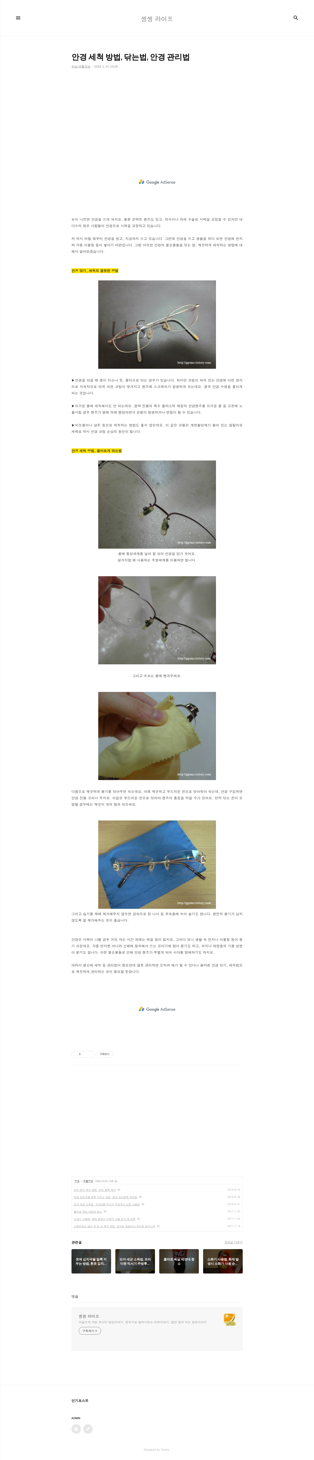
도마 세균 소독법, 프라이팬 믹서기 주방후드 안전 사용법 (107, 1204)
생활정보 (88, 1181)
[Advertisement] (157, 111)
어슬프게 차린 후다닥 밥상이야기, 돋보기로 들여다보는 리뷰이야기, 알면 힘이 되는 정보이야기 (143, 1322)
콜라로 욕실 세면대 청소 (88, 1211)
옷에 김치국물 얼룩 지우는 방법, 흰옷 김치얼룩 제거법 (105, 1197)
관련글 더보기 (233, 1242)
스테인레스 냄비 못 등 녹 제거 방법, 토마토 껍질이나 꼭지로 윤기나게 (114, 1226)
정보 (77, 1181)
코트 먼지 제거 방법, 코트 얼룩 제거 (95, 1190)
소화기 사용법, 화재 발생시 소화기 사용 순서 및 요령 (105, 1219)
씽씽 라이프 (89, 1316)
